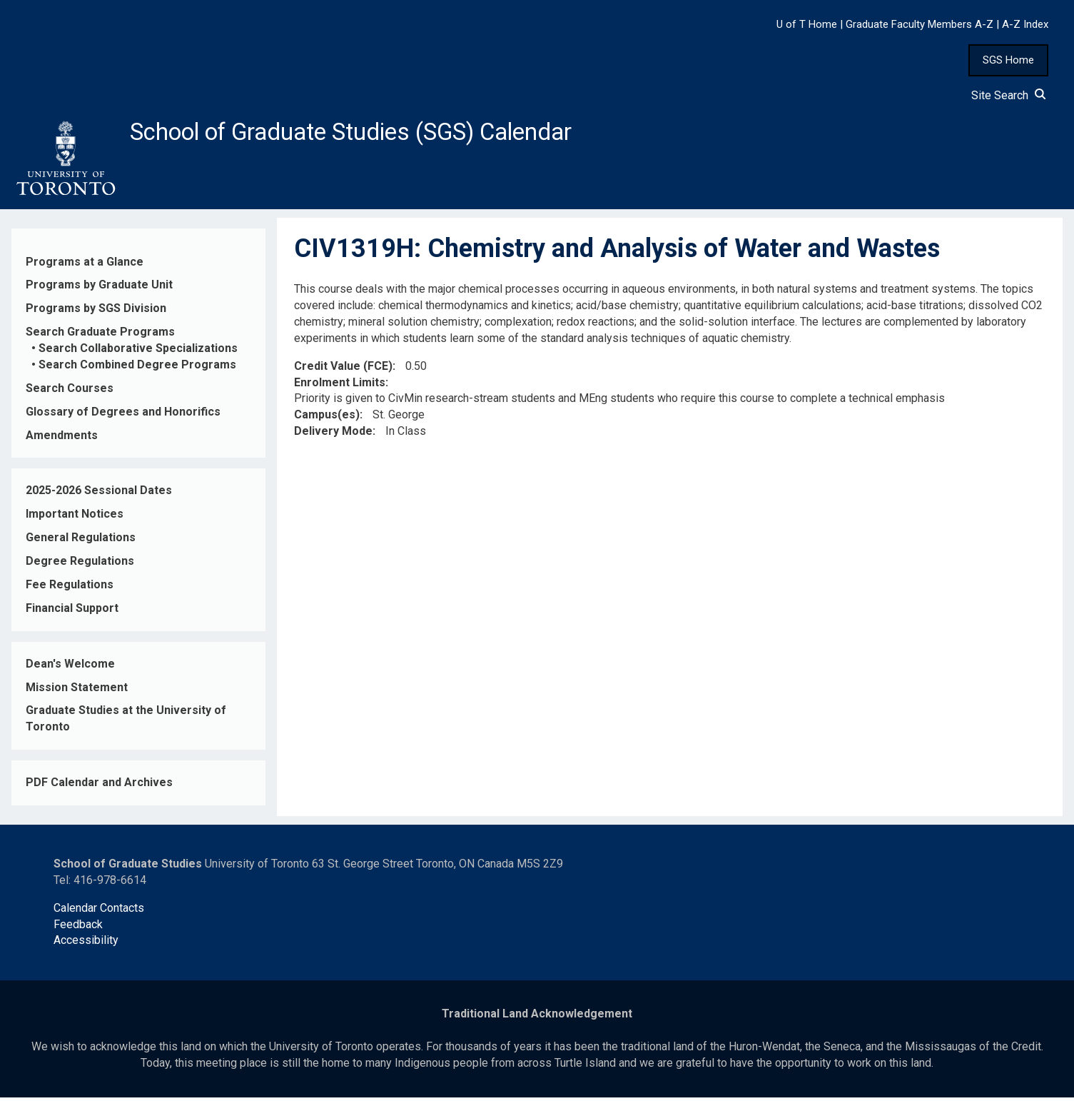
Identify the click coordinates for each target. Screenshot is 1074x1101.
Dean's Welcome (70, 667)
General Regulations (81, 541)
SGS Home (1008, 60)
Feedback (78, 928)
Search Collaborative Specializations (138, 352)
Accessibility (86, 944)
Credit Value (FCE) (343, 369)
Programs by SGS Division (96, 312)
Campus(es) (327, 419)
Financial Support (72, 612)
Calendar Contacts (99, 911)
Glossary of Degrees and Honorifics (123, 415)
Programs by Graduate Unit (99, 289)
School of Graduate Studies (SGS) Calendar (376, 134)
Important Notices (74, 518)
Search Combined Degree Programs (137, 369)
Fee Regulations (69, 588)
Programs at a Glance (84, 265)
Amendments (62, 439)
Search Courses (69, 392)
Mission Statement (77, 691)
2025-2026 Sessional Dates (99, 494)
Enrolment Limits (339, 386)
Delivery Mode (333, 435)
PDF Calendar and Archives (99, 786)
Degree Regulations (80, 565)
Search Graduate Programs (100, 336)
